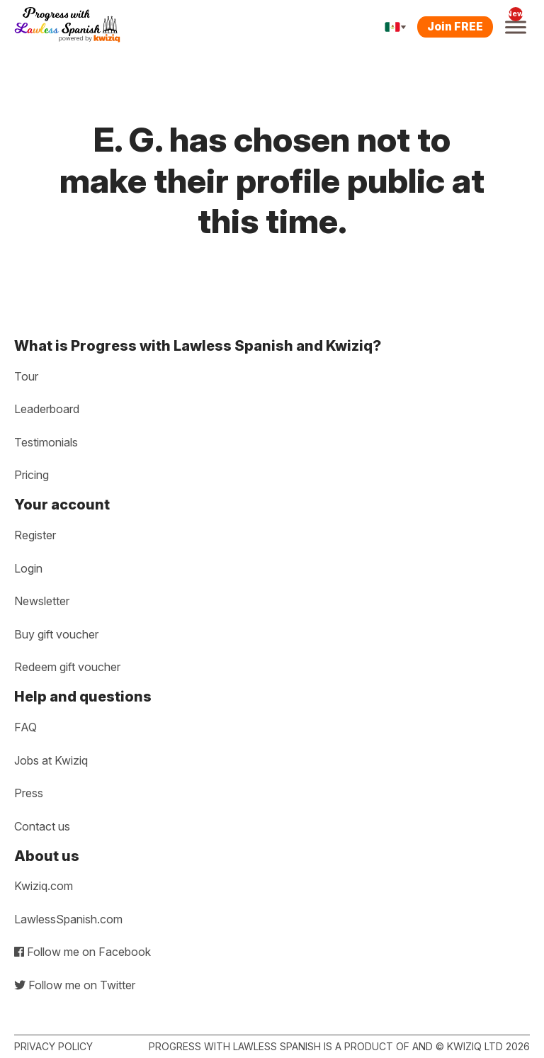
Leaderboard (46, 409)
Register (35, 535)
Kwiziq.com (43, 886)
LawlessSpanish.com (68, 919)
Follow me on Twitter (74, 985)
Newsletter (41, 601)
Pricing (31, 475)
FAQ (25, 727)
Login (28, 568)
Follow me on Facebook (82, 952)
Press (28, 793)
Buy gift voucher (56, 634)
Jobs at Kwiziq (51, 760)
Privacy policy (53, 1046)
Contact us (42, 826)
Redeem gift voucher (67, 667)
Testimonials (46, 442)
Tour (26, 376)
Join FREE (455, 26)
